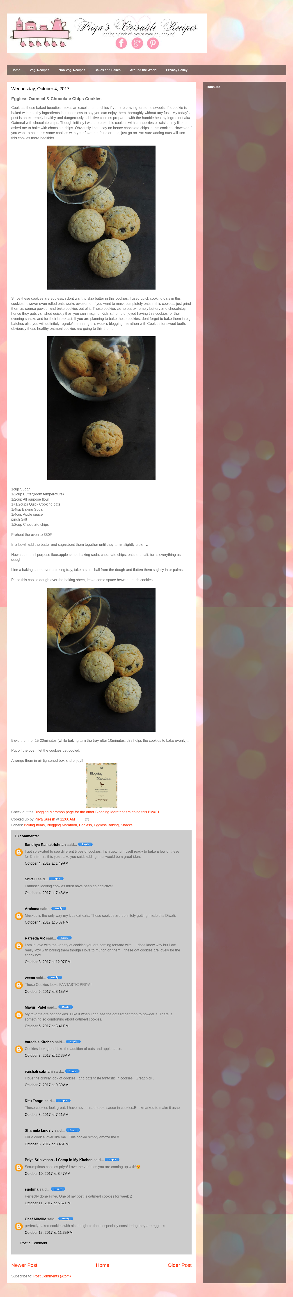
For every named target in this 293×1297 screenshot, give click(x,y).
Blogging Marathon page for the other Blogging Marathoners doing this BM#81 (96, 812)
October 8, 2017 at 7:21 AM (46, 1115)
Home (15, 70)
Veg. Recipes (39, 70)
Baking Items (34, 825)
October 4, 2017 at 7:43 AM (46, 893)
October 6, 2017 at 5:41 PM (47, 1026)
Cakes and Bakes (108, 70)
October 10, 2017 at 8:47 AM (47, 1174)
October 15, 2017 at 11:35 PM (49, 1232)
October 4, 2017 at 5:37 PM (47, 922)
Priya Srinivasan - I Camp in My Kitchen (59, 1160)
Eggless (85, 825)
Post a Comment (33, 1243)
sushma (31, 1189)
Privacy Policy (177, 70)
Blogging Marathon (62, 825)
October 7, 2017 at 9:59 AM (46, 1085)
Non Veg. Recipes (72, 70)
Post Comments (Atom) (52, 1276)
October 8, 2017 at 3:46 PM (47, 1144)
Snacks (127, 825)
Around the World (143, 70)
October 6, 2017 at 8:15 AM (46, 992)
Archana (32, 909)
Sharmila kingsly (39, 1130)
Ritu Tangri (34, 1101)
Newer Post (24, 1265)
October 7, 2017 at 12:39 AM (47, 1055)
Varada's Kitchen (39, 1042)
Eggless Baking (106, 825)
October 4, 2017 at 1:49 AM (46, 863)
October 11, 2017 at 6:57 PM (48, 1203)
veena (30, 978)
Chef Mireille (35, 1219)
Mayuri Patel (35, 1007)
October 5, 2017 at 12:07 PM (48, 962)
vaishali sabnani (39, 1071)
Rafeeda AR (35, 938)
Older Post (180, 1265)
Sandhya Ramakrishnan (45, 845)
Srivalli (31, 879)
